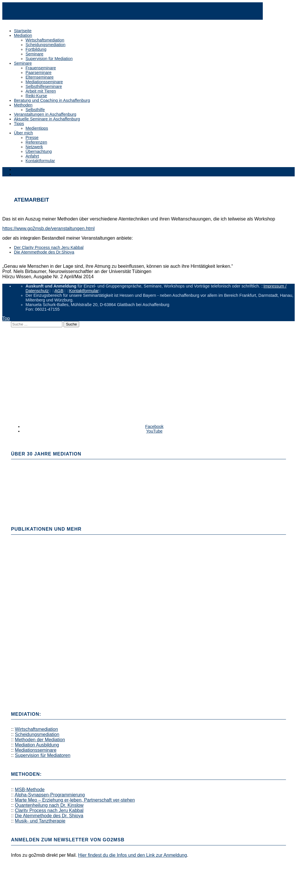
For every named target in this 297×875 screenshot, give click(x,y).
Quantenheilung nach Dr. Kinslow (49, 805)
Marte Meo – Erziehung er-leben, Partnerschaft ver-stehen (75, 800)
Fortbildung (36, 49)
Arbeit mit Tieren (41, 91)
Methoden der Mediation (40, 739)
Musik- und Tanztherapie (40, 820)
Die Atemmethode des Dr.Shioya (44, 252)
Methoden (23, 105)
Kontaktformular (40, 160)
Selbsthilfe (35, 109)
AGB (59, 290)
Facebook (154, 426)
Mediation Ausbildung (37, 744)
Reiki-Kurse (36, 95)
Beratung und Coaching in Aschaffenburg (52, 100)
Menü (19, 169)
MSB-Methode (29, 789)
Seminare (35, 54)
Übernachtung (39, 151)
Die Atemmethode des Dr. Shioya (49, 815)
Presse (32, 137)
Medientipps (37, 128)
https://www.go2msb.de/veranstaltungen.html (48, 228)
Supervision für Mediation (49, 58)
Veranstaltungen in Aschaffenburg (45, 114)
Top (6, 318)
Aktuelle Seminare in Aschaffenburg (47, 119)
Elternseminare (40, 77)
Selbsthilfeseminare (44, 86)
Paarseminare (39, 72)
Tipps (19, 123)
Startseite (23, 30)
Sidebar (21, 174)
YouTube (154, 431)
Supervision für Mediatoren (42, 755)
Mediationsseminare (44, 81)
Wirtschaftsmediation (45, 40)
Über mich (23, 133)
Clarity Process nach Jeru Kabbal (49, 810)
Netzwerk (34, 146)
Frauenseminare (41, 68)
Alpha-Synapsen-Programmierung (50, 794)
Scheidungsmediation (46, 44)
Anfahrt (32, 156)
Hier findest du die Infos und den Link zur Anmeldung (132, 855)
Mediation (23, 35)
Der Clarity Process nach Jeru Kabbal (49, 247)
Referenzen (36, 142)
